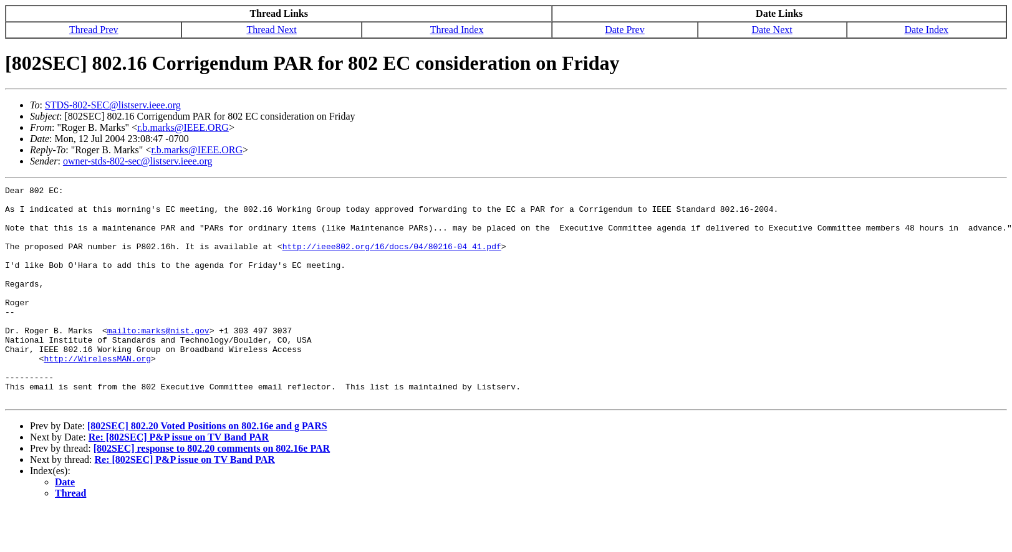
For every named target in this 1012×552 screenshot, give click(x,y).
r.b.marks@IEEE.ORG (183, 127)
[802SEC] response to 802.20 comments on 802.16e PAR (212, 491)
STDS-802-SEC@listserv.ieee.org (113, 105)
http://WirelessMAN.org (97, 393)
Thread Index (457, 29)
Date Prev (625, 29)
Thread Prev (93, 29)
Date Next (771, 29)
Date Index (926, 29)
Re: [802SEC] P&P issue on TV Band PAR (179, 480)
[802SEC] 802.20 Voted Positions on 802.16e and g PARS (207, 469)
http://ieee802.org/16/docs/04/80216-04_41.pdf (391, 259)
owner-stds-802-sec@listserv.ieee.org (138, 161)
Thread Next (271, 29)
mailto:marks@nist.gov (158, 360)
